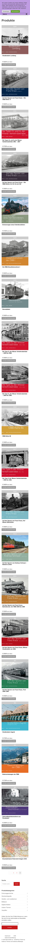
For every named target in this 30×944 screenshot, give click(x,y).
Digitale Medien (6, 904)
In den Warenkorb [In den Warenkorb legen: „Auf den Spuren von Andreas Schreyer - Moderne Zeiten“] (9, 572)
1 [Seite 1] (13, 872)
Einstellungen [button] (6, 11)
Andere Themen (6, 907)
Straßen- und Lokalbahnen (9, 899)
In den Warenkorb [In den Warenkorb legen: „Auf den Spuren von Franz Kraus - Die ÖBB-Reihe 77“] (9, 107)
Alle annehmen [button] (15, 11)
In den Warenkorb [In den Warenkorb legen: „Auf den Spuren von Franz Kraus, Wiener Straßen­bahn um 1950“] (9, 656)
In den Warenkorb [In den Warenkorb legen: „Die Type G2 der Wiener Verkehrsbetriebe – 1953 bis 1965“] (9, 402)
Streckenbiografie (7, 896)
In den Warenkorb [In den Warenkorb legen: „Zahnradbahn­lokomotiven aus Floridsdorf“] (9, 825)
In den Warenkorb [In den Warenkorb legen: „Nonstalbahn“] (9, 318)
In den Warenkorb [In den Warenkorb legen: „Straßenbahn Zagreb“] (9, 741)
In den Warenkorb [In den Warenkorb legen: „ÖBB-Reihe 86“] (9, 445)
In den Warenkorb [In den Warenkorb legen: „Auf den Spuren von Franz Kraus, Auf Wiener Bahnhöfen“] (9, 529)
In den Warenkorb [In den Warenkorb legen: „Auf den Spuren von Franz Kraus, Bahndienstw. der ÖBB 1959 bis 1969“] (9, 614)
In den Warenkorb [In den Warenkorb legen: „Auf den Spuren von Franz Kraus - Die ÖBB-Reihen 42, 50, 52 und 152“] (9, 191)
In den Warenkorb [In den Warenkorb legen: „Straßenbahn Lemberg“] (9, 64)
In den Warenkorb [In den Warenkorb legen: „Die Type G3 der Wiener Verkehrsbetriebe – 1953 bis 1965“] (9, 360)
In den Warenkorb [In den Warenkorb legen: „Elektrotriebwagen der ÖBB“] (9, 783)
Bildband (4, 902)
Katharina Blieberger (18, 941)
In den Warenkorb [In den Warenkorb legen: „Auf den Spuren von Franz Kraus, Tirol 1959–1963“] (9, 698)
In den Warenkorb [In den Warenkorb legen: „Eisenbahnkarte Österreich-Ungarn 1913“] (9, 867)
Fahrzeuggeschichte (7, 893)
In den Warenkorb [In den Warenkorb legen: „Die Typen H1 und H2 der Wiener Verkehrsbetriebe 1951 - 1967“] (9, 149)
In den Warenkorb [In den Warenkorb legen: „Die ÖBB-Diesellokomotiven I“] (9, 276)
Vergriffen (4, 910)
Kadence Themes (6, 941)
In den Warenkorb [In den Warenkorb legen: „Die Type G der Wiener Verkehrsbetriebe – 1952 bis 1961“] (9, 487)
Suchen (16, 883)
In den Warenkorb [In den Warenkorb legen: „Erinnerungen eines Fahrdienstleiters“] (9, 233)
